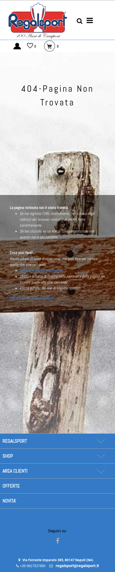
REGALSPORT (14, 441)
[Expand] (101, 441)
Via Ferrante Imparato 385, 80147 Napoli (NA (57, 560)
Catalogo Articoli (41, 297)
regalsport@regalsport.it (77, 565)
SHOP (7, 456)
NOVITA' (9, 501)
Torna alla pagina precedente (41, 270)
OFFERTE (11, 486)
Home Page (18, 297)
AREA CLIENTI (14, 471)
